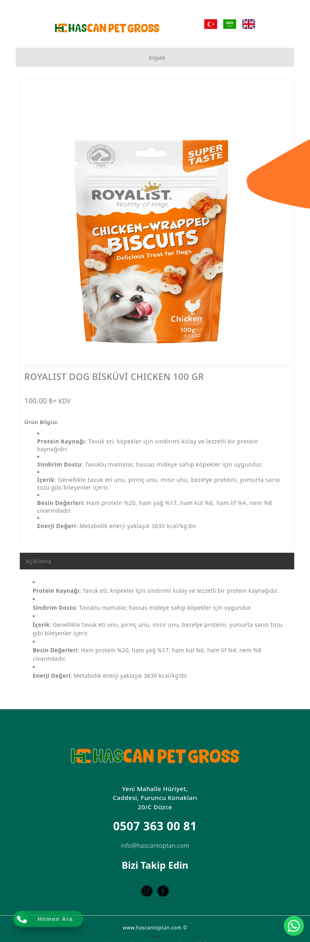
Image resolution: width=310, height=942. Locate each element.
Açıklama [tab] (38, 561)
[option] (157, 224)
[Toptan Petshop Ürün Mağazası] (234, 139)
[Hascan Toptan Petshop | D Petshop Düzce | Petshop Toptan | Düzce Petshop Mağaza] (107, 28)
